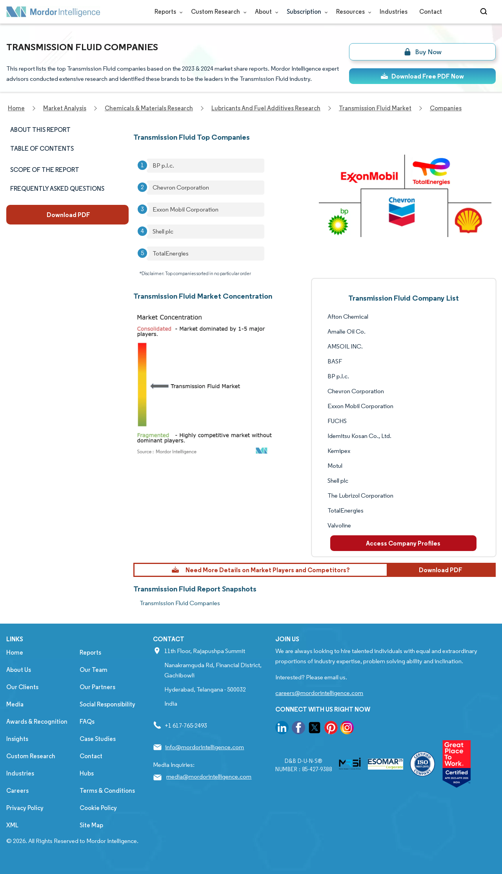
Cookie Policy (98, 808)
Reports (167, 11)
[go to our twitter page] (314, 729)
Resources (352, 11)
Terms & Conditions (107, 790)
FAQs (87, 721)
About (265, 11)
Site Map (91, 825)
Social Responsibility (107, 704)
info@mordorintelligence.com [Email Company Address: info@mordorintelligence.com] (204, 747)
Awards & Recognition (36, 721)
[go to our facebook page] (298, 729)
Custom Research (217, 11)
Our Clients (22, 687)
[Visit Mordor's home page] (53, 12)
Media (15, 704)
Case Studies (98, 739)
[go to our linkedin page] (282, 729)
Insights (17, 739)
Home (14, 652)
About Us (18, 669)
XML (12, 825)
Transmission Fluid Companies (180, 603)
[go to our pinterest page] (331, 729)
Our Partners (97, 687)
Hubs (87, 773)
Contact (430, 11)
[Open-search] (485, 12)
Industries (393, 11)
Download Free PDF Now (422, 76)
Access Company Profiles (403, 543)
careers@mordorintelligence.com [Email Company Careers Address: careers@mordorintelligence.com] (319, 693)
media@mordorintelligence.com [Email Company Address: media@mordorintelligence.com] (208, 776)
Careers (17, 790)
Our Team (93, 669)
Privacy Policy (25, 808)
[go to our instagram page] (347, 729)
